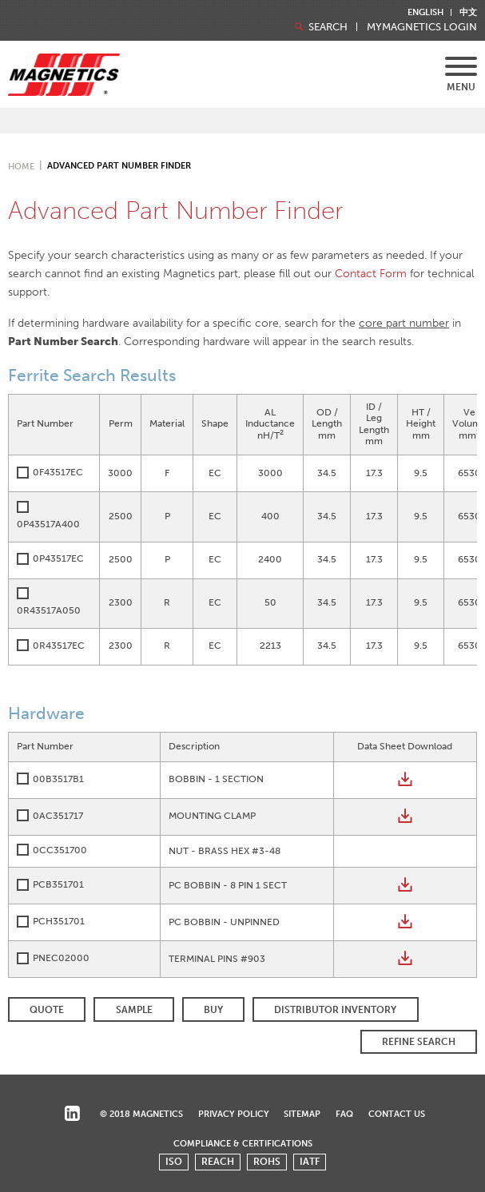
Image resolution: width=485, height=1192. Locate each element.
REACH (217, 1161)
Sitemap (302, 1113)
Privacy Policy (233, 1113)
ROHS (266, 1161)
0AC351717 (58, 815)
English (425, 12)
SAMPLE (134, 1009)
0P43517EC (58, 558)
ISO (173, 1161)
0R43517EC (59, 645)
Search (320, 27)
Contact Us (396, 1113)
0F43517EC (58, 472)
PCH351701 (59, 921)
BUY (213, 1009)
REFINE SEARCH (418, 1041)
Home (21, 166)
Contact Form (371, 273)
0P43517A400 (48, 524)
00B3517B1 (58, 779)
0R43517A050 (49, 610)
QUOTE (47, 1009)
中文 (468, 12)
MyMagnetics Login (422, 27)
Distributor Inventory (335, 1009)
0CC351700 (60, 850)
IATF (310, 1161)
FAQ (344, 1113)
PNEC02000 (61, 958)
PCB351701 (58, 884)
